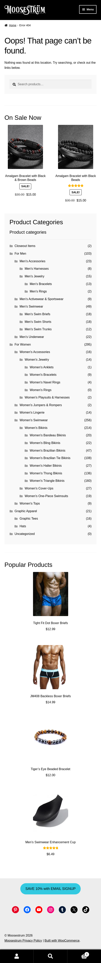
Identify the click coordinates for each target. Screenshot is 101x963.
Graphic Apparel (25, 511)
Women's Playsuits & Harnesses (47, 397)
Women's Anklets (42, 367)
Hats (23, 526)
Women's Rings (40, 390)
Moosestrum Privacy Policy (23, 940)
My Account (17, 956)
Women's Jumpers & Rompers (41, 405)
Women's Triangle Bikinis (47, 480)
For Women (22, 344)
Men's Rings (38, 291)
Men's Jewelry (34, 276)
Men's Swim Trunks (38, 329)
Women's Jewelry (37, 359)
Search (50, 956)
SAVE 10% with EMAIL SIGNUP (50, 889)
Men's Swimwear (31, 306)
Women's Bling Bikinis (45, 443)
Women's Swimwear (34, 420)
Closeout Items (24, 246)
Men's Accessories (32, 261)
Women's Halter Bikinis (46, 465)
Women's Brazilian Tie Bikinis (50, 458)
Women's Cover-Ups (39, 488)
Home (12, 25)
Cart (78, 953)
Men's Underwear (32, 337)
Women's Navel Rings (45, 382)
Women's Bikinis (36, 427)
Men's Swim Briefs (37, 314)
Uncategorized (24, 534)
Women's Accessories (35, 352)
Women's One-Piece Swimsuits (46, 496)
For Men (20, 253)
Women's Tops (30, 503)
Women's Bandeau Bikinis (48, 435)
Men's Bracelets (41, 284)
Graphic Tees (29, 518)
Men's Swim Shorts (38, 321)
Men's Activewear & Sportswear (41, 299)
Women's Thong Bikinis (46, 473)
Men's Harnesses (37, 268)
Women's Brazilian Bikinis (47, 450)
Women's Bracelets (43, 374)
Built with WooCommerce (62, 940)
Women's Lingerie (32, 412)
